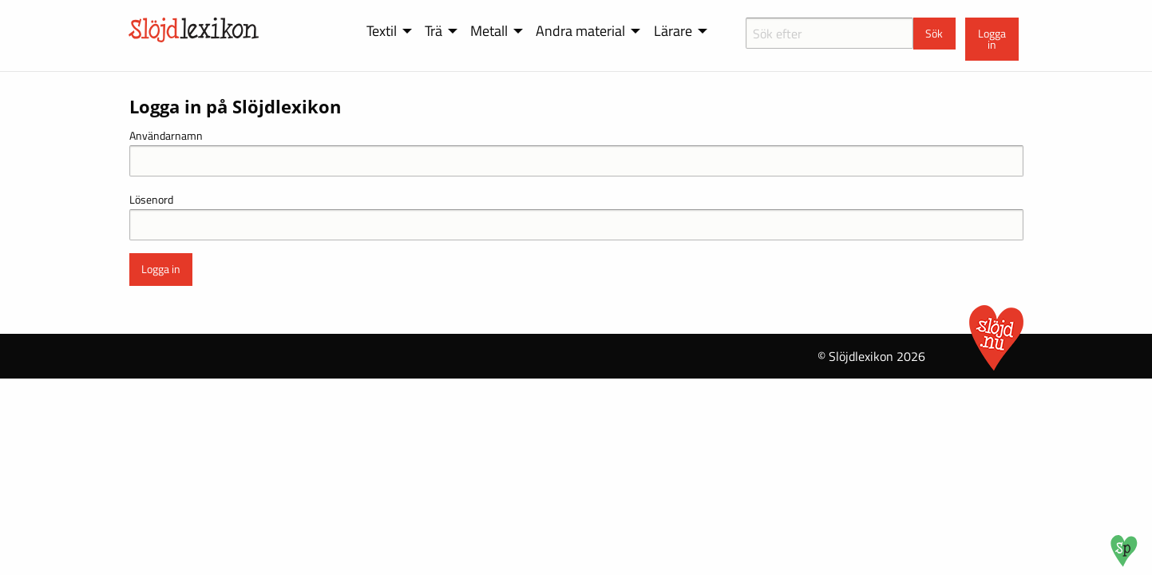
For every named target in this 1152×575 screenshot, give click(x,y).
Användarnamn (166, 135)
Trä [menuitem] (433, 31)
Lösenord (151, 199)
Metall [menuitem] (489, 31)
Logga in (992, 39)
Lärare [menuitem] (673, 31)
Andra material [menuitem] (580, 31)
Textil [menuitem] (381, 31)
